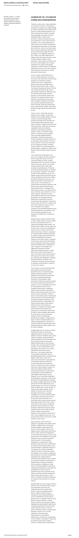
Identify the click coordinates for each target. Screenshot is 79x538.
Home (5, 5)
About (12, 5)
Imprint (69, 535)
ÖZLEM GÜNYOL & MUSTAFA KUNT (16, 3)
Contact (26, 5)
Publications (17, 5)
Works (9, 5)
